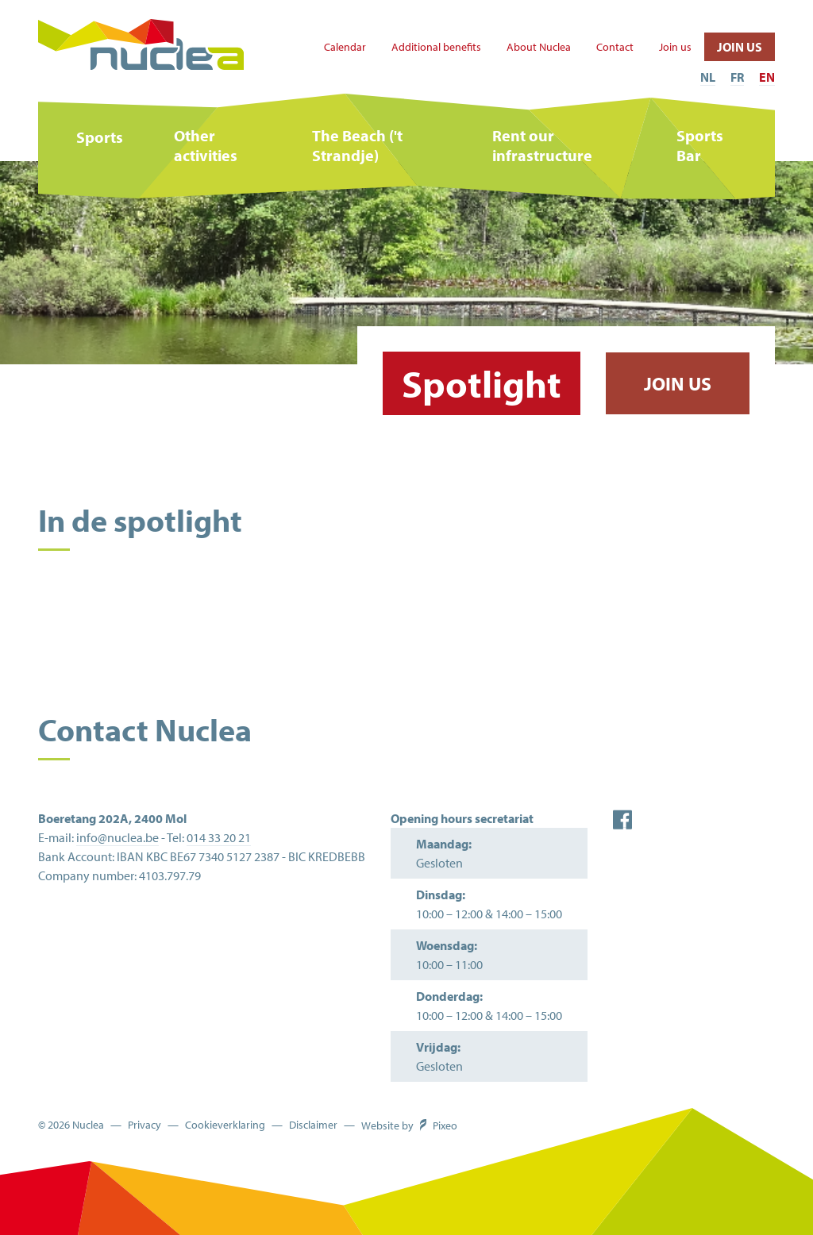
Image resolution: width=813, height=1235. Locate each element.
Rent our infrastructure (542, 145)
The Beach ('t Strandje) (357, 145)
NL (707, 77)
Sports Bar (699, 145)
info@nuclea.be (117, 837)
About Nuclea (539, 47)
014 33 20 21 (219, 837)
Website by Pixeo (409, 1125)
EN (767, 77)
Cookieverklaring (225, 1125)
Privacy (144, 1125)
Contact (615, 47)
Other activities (205, 145)
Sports (99, 137)
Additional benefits (436, 47)
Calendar (345, 47)
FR (737, 77)
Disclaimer (313, 1125)
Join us (675, 47)
